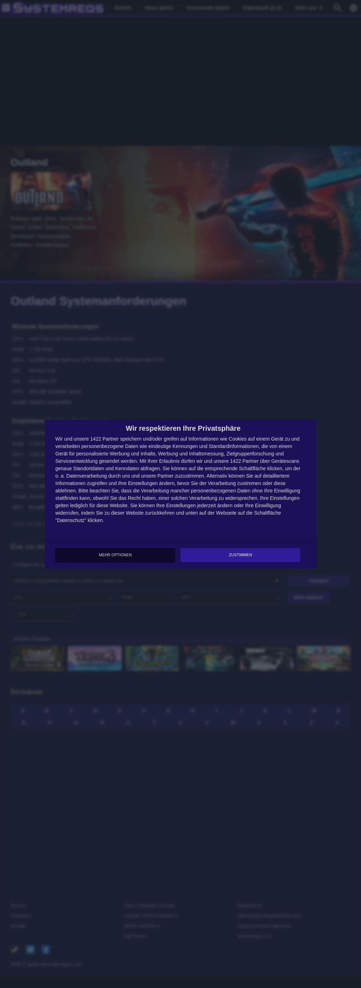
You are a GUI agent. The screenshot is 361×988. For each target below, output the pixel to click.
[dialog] (180, 494)
